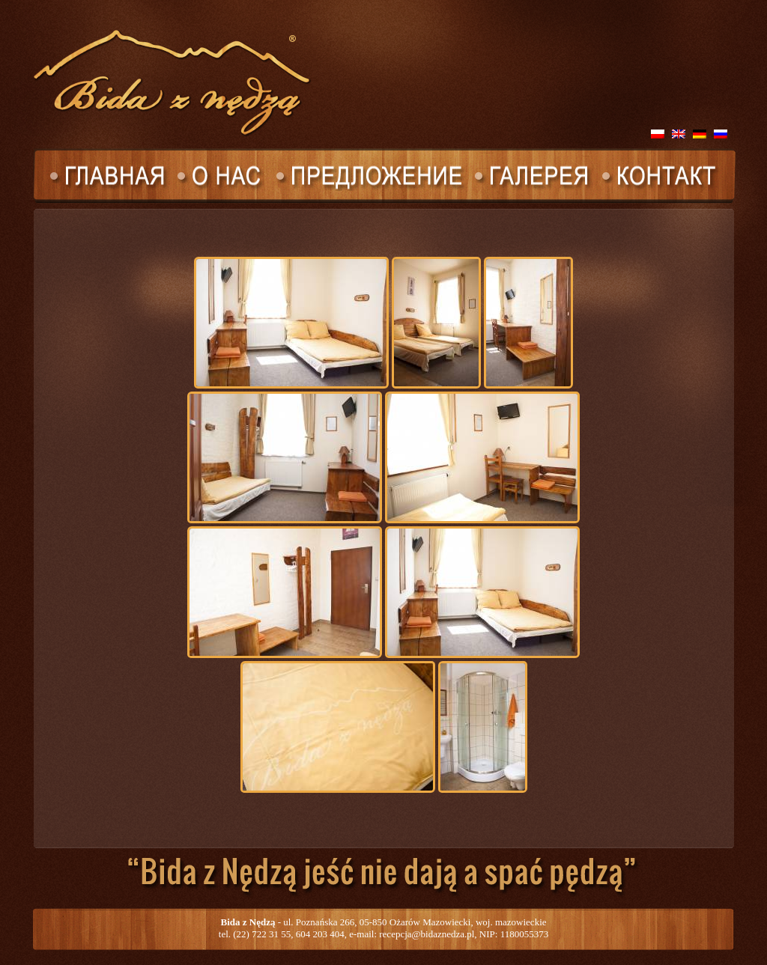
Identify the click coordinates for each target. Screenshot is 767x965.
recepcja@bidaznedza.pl (426, 934)
